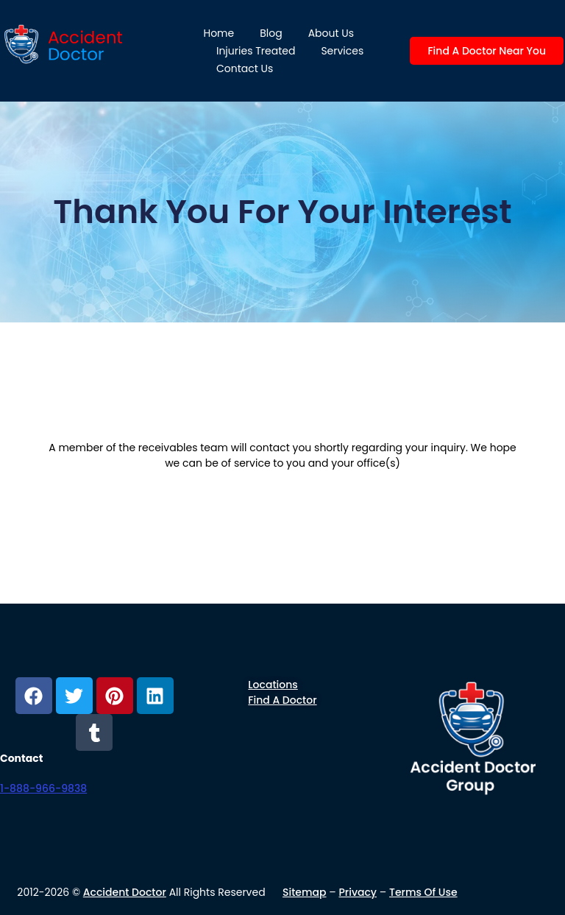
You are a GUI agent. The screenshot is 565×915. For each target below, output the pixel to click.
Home (218, 33)
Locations (272, 684)
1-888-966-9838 (43, 788)
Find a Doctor (282, 700)
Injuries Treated (255, 50)
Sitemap (304, 892)
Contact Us (244, 68)
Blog (271, 33)
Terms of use (423, 892)
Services (342, 50)
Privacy (358, 892)
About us (331, 33)
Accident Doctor (124, 892)
